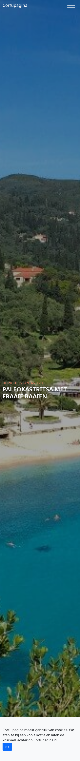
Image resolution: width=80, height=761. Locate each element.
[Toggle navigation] (71, 5)
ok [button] (7, 746)
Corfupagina (15, 5)
